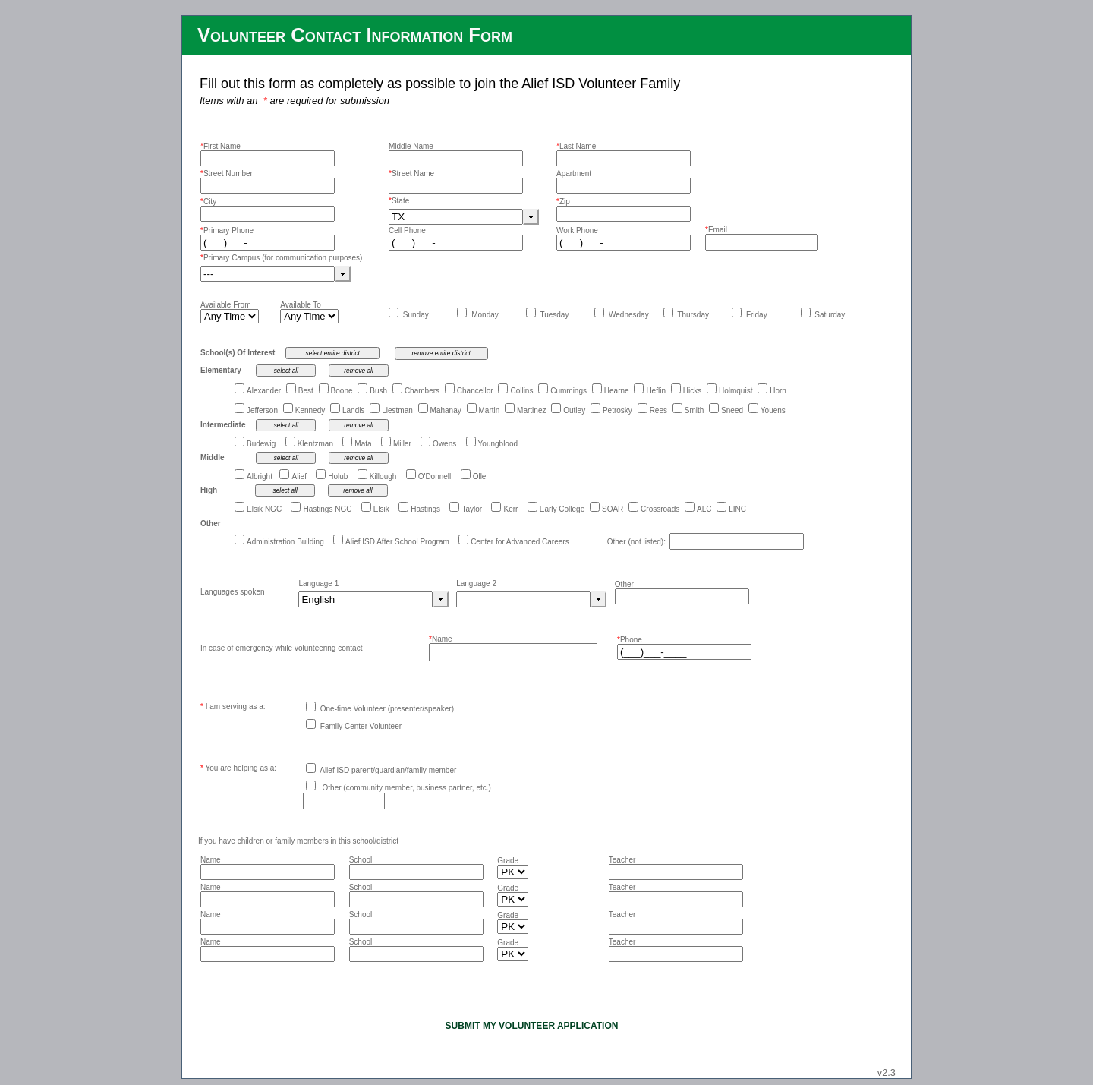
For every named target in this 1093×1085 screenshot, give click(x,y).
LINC (737, 509)
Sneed (732, 410)
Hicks (692, 390)
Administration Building (285, 542)
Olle (480, 476)
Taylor (471, 509)
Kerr (510, 509)
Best (305, 390)
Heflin (656, 390)
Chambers (422, 390)
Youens (773, 410)
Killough (383, 476)
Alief (298, 476)
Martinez (531, 410)
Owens (444, 444)
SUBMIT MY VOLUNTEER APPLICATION (532, 1025)
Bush (378, 390)
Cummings (568, 390)
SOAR (612, 509)
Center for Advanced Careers (520, 542)
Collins (521, 390)
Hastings (425, 509)
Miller (402, 444)
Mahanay (445, 410)
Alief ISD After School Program (397, 542)
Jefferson (262, 410)
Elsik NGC (264, 509)
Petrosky (617, 410)
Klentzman (315, 444)
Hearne (616, 390)
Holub (338, 476)
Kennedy (310, 410)
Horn (778, 390)
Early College (562, 509)
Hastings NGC (327, 509)
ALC (704, 509)
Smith (694, 410)
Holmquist (735, 390)
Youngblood (498, 444)
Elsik (381, 509)
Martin (489, 410)
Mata (362, 444)
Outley (574, 410)
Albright (259, 476)
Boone (342, 390)
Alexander (264, 390)
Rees (658, 410)
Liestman (397, 410)
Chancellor (475, 390)
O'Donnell (435, 476)
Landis (353, 410)
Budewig (261, 444)
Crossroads (660, 509)
